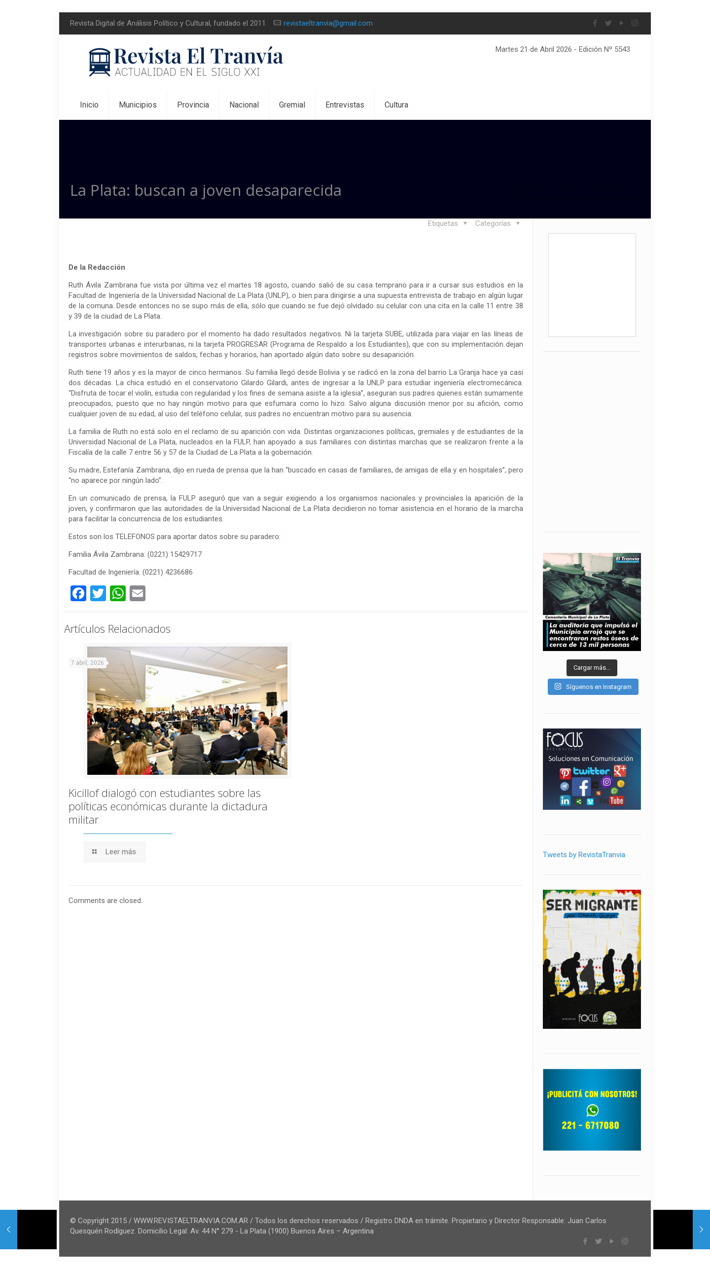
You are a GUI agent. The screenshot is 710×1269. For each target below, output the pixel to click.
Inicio (531, 187)
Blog (570, 187)
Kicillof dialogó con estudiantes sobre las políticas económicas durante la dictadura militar (168, 803)
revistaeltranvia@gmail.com (328, 23)
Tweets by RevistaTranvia (584, 854)
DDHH (608, 187)
